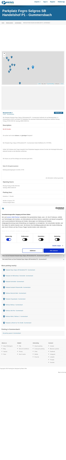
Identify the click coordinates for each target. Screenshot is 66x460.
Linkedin (52, 357)
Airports (37, 2)
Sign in (45, 2)
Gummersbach (18, 22)
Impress (5, 351)
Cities (35, 351)
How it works (22, 354)
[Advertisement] (33, 37)
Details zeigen (56, 245)
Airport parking (38, 346)
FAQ (20, 346)
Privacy (21, 351)
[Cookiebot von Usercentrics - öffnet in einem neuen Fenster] (57, 208)
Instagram (52, 354)
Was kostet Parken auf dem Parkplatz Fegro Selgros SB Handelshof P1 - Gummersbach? (24, 259)
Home (3, 22)
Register (52, 2)
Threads (52, 359)
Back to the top (62, 372)
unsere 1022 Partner (13, 217)
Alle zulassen (54, 250)
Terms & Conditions (24, 348)
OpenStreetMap (50, 83)
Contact (52, 346)
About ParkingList (7, 346)
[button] (33, 67)
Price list (36, 357)
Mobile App (61, 2)
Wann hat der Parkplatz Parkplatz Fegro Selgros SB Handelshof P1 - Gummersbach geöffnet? (25, 255)
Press (4, 354)
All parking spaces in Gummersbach (12, 333)
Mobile (36, 354)
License (62, 83)
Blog (4, 348)
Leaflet (39, 83)
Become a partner (54, 348)
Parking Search (9, 22)
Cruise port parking (39, 348)
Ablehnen (33, 250)
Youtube (52, 362)
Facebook (52, 351)
